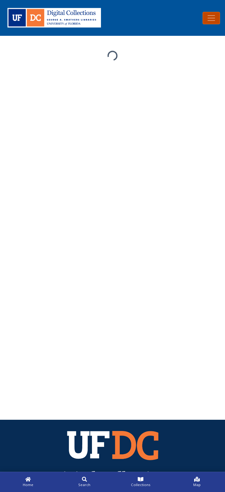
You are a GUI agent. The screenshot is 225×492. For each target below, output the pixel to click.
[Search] (84, 482)
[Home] (28, 482)
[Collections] (141, 482)
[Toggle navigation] (211, 18)
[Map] (197, 482)
